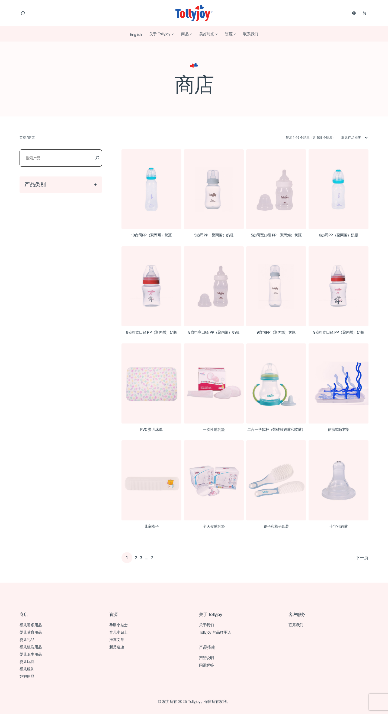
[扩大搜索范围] (23, 13)
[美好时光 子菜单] (216, 34)
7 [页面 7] (152, 557)
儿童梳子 (151, 526)
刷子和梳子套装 (276, 526)
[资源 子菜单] (234, 34)
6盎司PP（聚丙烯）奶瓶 (338, 235)
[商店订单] (351, 137)
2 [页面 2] (136, 557)
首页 (23, 137)
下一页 (362, 557)
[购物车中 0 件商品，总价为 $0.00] (364, 13)
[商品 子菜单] (191, 34)
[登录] (354, 13)
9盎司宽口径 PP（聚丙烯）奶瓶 (338, 332)
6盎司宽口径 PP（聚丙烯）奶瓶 (151, 332)
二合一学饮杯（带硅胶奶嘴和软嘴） (276, 429)
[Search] (97, 158)
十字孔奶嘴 (338, 526)
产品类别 (35, 184)
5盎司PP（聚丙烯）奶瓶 (213, 235)
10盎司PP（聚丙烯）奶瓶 (151, 235)
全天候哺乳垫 (214, 526)
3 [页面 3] (141, 557)
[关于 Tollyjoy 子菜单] (172, 34)
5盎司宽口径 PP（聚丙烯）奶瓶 (276, 235)
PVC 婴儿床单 (151, 429)
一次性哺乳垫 (214, 429)
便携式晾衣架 (338, 429)
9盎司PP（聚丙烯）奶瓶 (276, 332)
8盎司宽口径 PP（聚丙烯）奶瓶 (213, 332)
